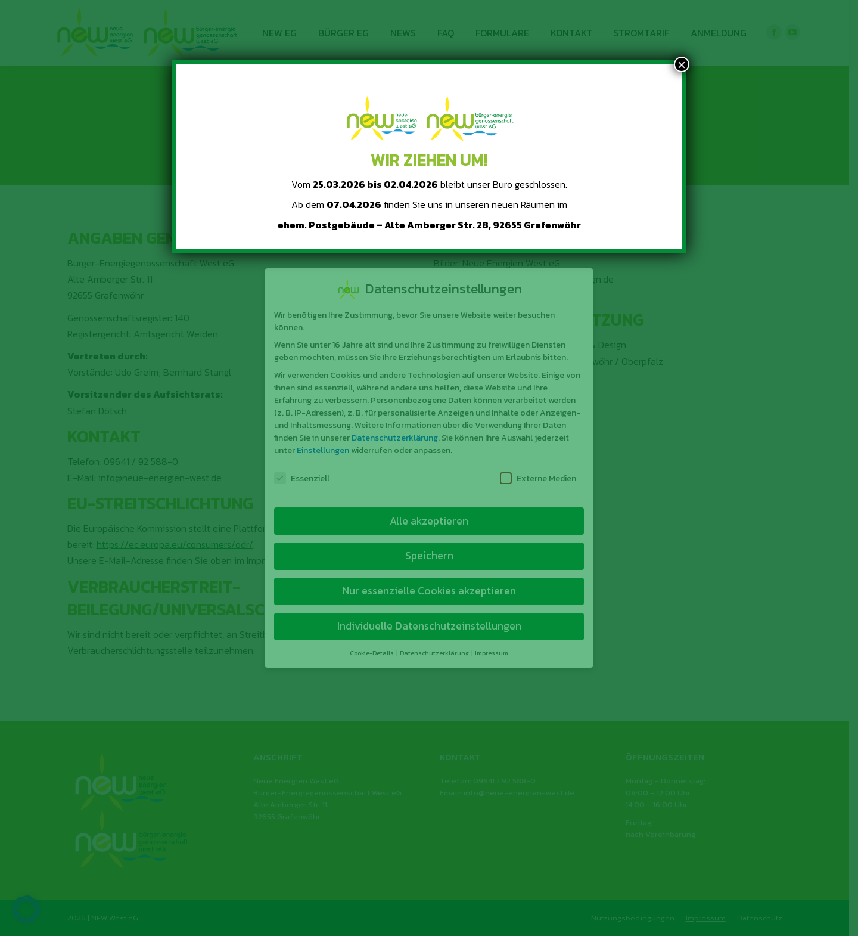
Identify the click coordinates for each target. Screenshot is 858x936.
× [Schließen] (681, 64)
